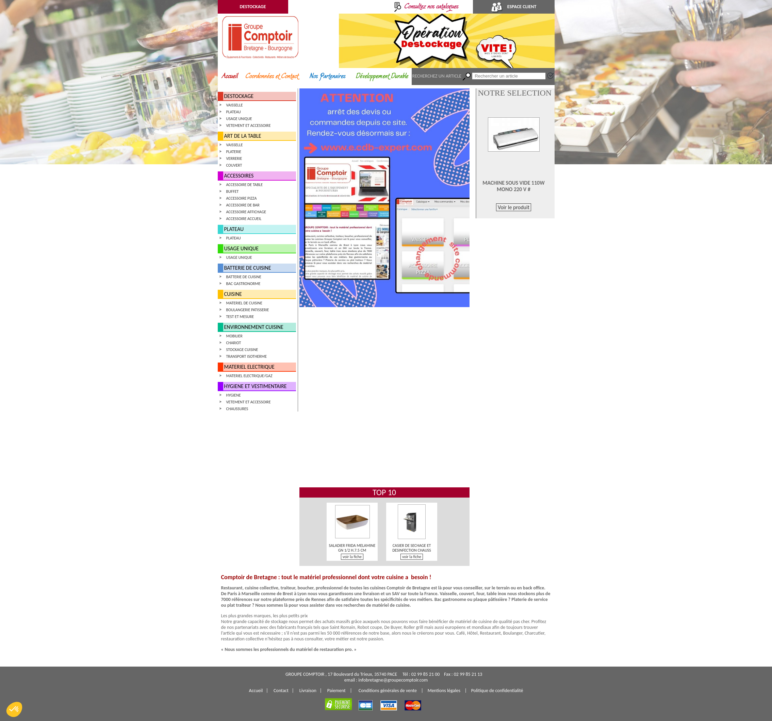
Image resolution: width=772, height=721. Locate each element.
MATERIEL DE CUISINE (244, 303)
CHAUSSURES (237, 408)
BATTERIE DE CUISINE (247, 268)
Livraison (307, 690)
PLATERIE (233, 151)
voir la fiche (351, 556)
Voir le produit (513, 207)
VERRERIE (234, 158)
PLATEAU (233, 112)
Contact (281, 690)
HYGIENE (233, 395)
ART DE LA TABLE (242, 136)
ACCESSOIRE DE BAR (243, 205)
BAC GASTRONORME (243, 283)
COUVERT (234, 165)
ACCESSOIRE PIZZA (241, 198)
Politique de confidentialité (497, 690)
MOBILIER (234, 336)
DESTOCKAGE (253, 7)
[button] (14, 709)
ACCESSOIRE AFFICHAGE (246, 211)
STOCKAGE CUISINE (242, 349)
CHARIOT (233, 342)
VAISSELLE (234, 105)
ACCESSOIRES (239, 175)
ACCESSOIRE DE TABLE (244, 184)
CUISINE (233, 294)
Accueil (256, 690)
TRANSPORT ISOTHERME (246, 356)
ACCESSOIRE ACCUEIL (244, 218)
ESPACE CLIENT (514, 7)
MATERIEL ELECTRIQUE (249, 367)
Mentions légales (444, 690)
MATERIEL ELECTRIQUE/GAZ (249, 375)
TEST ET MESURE (240, 316)
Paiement (336, 690)
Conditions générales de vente (388, 690)
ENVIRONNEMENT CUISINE (253, 327)
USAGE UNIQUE (239, 118)
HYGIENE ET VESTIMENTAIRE (255, 386)
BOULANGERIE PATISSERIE (247, 309)
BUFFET (232, 191)
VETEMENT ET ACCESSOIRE (248, 125)
